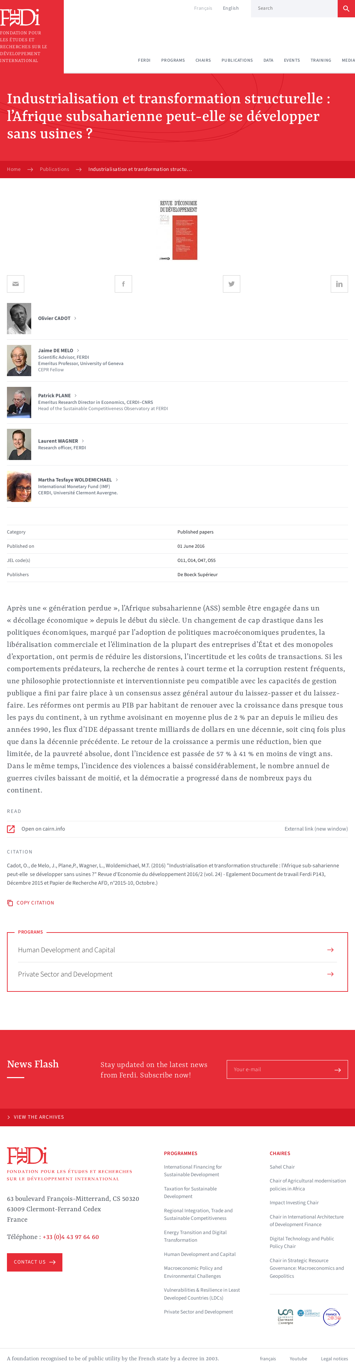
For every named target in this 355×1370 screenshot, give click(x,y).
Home (13, 169)
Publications (237, 60)
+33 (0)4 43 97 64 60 (71, 1237)
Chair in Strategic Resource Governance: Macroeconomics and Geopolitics (307, 1268)
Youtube (298, 1358)
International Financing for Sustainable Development (193, 1171)
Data (268, 60)
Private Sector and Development (176, 974)
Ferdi (144, 60)
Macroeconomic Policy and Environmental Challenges (193, 1272)
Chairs (203, 60)
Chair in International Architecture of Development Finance (307, 1221)
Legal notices (334, 1358)
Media (348, 60)
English (231, 8)
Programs (173, 60)
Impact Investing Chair (294, 1202)
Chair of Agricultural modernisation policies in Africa (308, 1185)
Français (203, 8)
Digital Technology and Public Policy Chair (302, 1242)
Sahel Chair (282, 1167)
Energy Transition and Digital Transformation (195, 1236)
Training (321, 60)
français (268, 1358)
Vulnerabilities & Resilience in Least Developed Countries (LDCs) (202, 1294)
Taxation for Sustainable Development (190, 1192)
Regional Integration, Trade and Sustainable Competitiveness (198, 1214)
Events (292, 60)
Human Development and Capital (176, 950)
